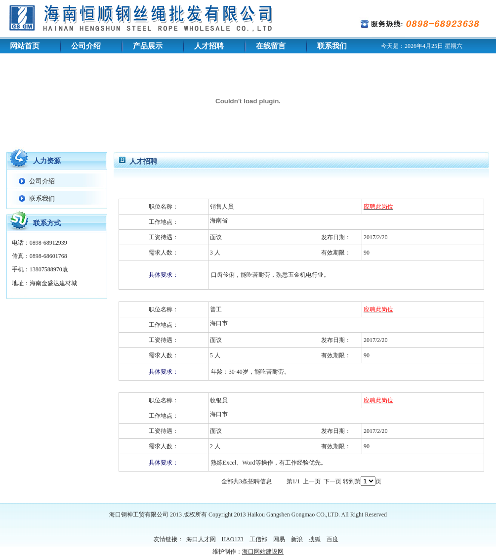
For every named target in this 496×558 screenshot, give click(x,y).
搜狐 (315, 539)
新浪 (297, 539)
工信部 (258, 539)
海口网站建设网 (263, 551)
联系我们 (332, 46)
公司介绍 (86, 46)
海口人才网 (201, 539)
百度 (332, 539)
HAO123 (233, 539)
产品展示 (148, 46)
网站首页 (25, 46)
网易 (279, 539)
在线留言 (271, 46)
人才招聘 (209, 46)
